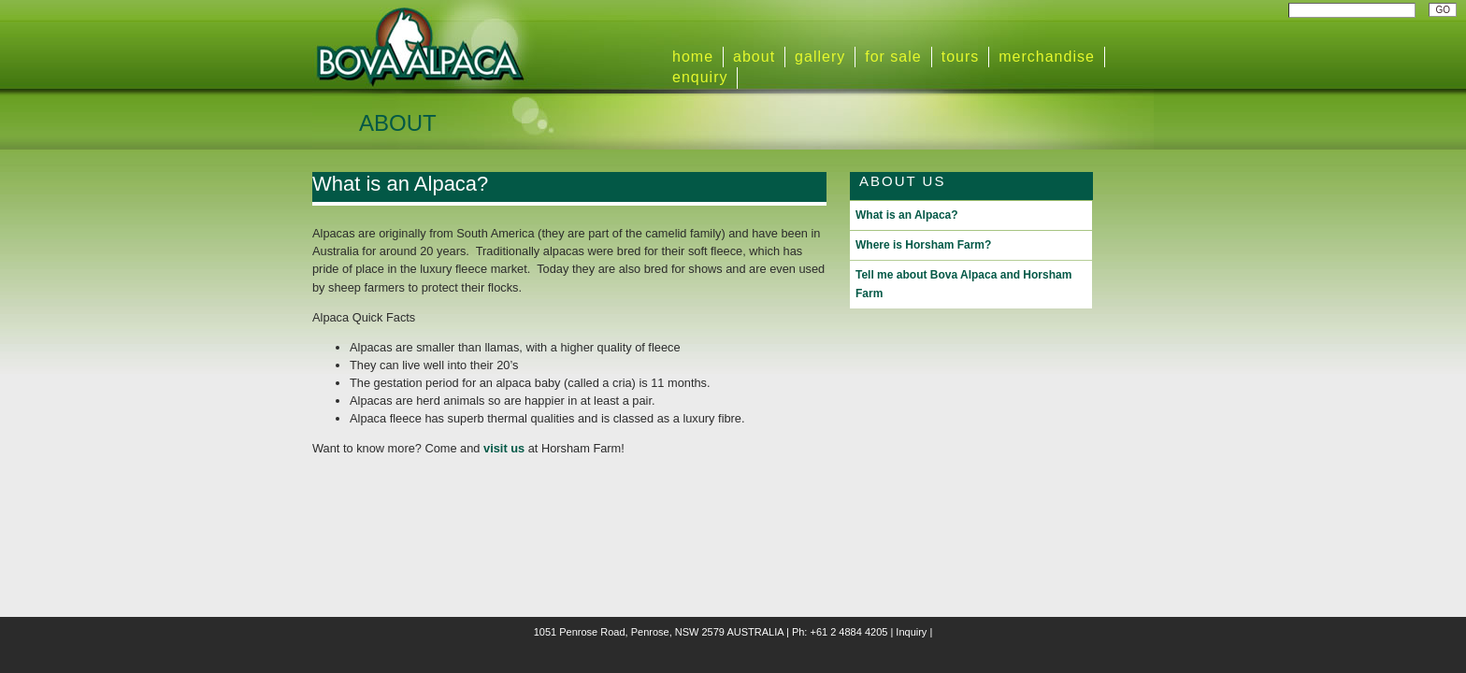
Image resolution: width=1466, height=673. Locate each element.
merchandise (1047, 56)
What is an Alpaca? (400, 183)
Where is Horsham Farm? (923, 244)
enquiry (699, 77)
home (692, 56)
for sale (893, 56)
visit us (504, 448)
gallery (820, 56)
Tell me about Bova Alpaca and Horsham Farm (963, 283)
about (754, 56)
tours (960, 56)
